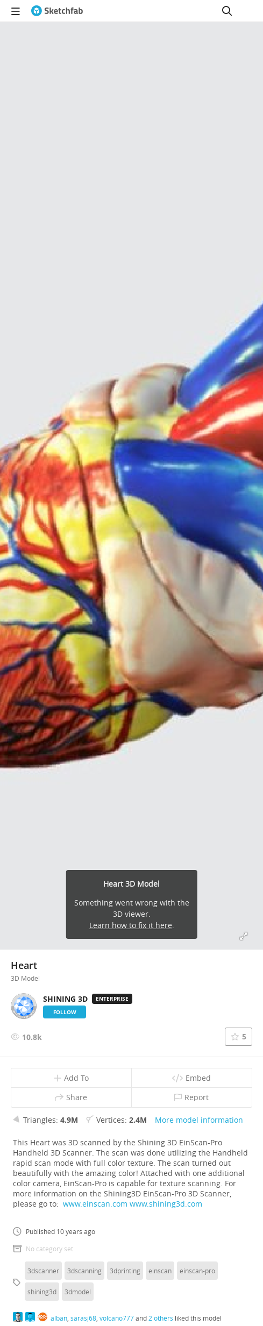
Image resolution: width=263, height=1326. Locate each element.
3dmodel (78, 1291)
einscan (160, 1270)
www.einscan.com (95, 1204)
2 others (160, 1318)
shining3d (41, 1291)
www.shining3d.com (166, 1204)
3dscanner (43, 1270)
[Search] (227, 11)
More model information (199, 1120)
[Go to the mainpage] (57, 10)
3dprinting (125, 1270)
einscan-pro (197, 1270)
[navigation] (15, 11)
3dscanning (84, 1270)
